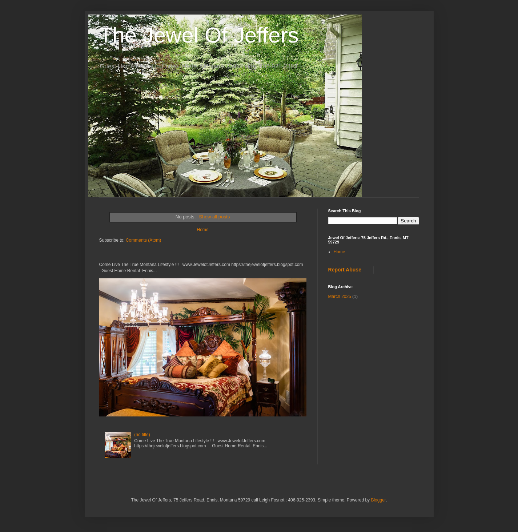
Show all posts (214, 216)
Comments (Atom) (143, 240)
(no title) (142, 434)
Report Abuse (344, 270)
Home (202, 229)
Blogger (378, 500)
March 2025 (339, 296)
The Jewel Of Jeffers (199, 35)
